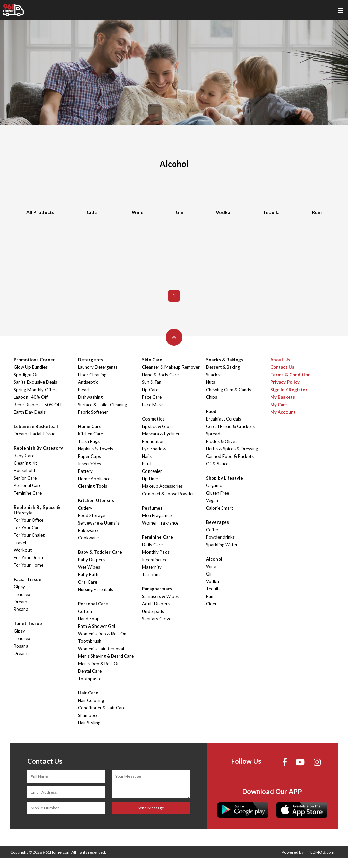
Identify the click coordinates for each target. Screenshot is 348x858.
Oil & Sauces (218, 463)
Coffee (212, 529)
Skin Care (152, 359)
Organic (214, 485)
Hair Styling (89, 722)
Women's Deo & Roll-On (102, 633)
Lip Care (150, 389)
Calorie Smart (219, 508)
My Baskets (282, 397)
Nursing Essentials (95, 589)
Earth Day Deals (30, 412)
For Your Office (29, 520)
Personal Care (27, 485)
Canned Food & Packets (230, 456)
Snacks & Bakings (224, 359)
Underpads (153, 611)
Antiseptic (88, 382)
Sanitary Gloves (157, 618)
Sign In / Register (289, 389)
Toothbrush (89, 641)
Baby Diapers (91, 559)
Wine (137, 212)
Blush (147, 463)
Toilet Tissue (28, 623)
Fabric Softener (93, 412)
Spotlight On (26, 374)
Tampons (151, 574)
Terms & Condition (290, 374)
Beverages (217, 522)
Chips (211, 397)
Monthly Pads (156, 552)
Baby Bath (88, 574)
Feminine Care (28, 493)
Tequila (271, 212)
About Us (280, 359)
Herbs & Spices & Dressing (232, 448)
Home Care (90, 426)
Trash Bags (89, 441)
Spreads (214, 433)
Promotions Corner (34, 359)
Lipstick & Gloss (157, 426)
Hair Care (88, 693)
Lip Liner (150, 478)
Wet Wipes (89, 567)
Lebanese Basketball (36, 426)
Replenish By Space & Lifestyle (37, 509)
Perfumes (152, 508)
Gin (180, 212)
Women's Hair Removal (101, 648)
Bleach (84, 389)
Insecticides (89, 463)
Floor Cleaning (92, 374)
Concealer (152, 471)
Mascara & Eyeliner (161, 433)
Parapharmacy (157, 588)
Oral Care (87, 582)
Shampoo (87, 715)
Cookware (88, 537)
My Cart (278, 404)
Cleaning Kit (25, 463)
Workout (23, 550)
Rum (317, 212)
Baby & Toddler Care (100, 552)
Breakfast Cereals (223, 419)
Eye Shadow (154, 448)
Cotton (85, 611)
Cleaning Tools (92, 486)
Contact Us (282, 367)
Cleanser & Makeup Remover (171, 367)
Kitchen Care (90, 433)
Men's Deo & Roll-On (99, 663)
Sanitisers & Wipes (160, 596)
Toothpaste (89, 678)
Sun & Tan (151, 382)
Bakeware (88, 530)
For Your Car (26, 527)
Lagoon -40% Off (31, 397)
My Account (283, 412)
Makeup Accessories (162, 486)
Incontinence (154, 559)
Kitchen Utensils (96, 500)
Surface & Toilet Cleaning (102, 404)
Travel (20, 542)
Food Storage (91, 515)
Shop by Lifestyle (224, 478)
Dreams (21, 601)
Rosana (21, 609)
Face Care (152, 397)
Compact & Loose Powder (168, 493)
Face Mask (152, 404)
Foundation (153, 441)
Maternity (152, 567)
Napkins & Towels (95, 448)
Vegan (212, 500)
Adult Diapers (156, 603)
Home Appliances (95, 478)
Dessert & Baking (223, 367)
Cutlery (85, 508)
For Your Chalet (29, 535)
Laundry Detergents (97, 367)
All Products (40, 212)
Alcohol (214, 559)
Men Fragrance (157, 515)
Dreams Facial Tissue (34, 433)
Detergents (90, 359)
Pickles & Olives (221, 441)
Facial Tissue (27, 579)
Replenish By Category (38, 448)
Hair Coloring (91, 700)
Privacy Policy (285, 382)
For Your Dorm (28, 557)
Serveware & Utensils (99, 523)
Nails (147, 456)
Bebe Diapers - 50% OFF (38, 404)
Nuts (210, 382)
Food (211, 411)
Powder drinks (220, 537)
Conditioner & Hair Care (101, 707)
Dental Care (90, 671)
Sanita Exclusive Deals (35, 382)
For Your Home (29, 565)
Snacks (213, 374)
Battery (85, 471)
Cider (93, 212)
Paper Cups (89, 456)
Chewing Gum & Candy (228, 389)
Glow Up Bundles (31, 367)
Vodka (223, 212)
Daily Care (152, 544)
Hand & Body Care (160, 374)
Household (24, 470)
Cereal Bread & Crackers (230, 426)
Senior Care (25, 478)
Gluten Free (217, 493)
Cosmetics (153, 419)
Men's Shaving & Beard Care (106, 656)
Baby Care (24, 455)
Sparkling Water (222, 544)
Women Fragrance (160, 523)
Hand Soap (89, 618)
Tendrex (22, 594)
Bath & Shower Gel (96, 626)
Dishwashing (90, 397)
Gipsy (19, 586)
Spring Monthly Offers (35, 389)
